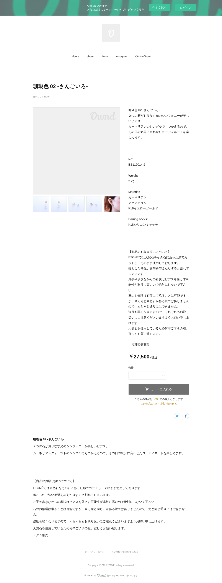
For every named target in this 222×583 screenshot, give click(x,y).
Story (104, 56)
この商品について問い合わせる (158, 403)
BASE (156, 399)
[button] (75, 56)
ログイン (185, 7)
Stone (46, 97)
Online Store (142, 56)
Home (75, 56)
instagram (121, 56)
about (90, 56)
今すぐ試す (159, 7)
